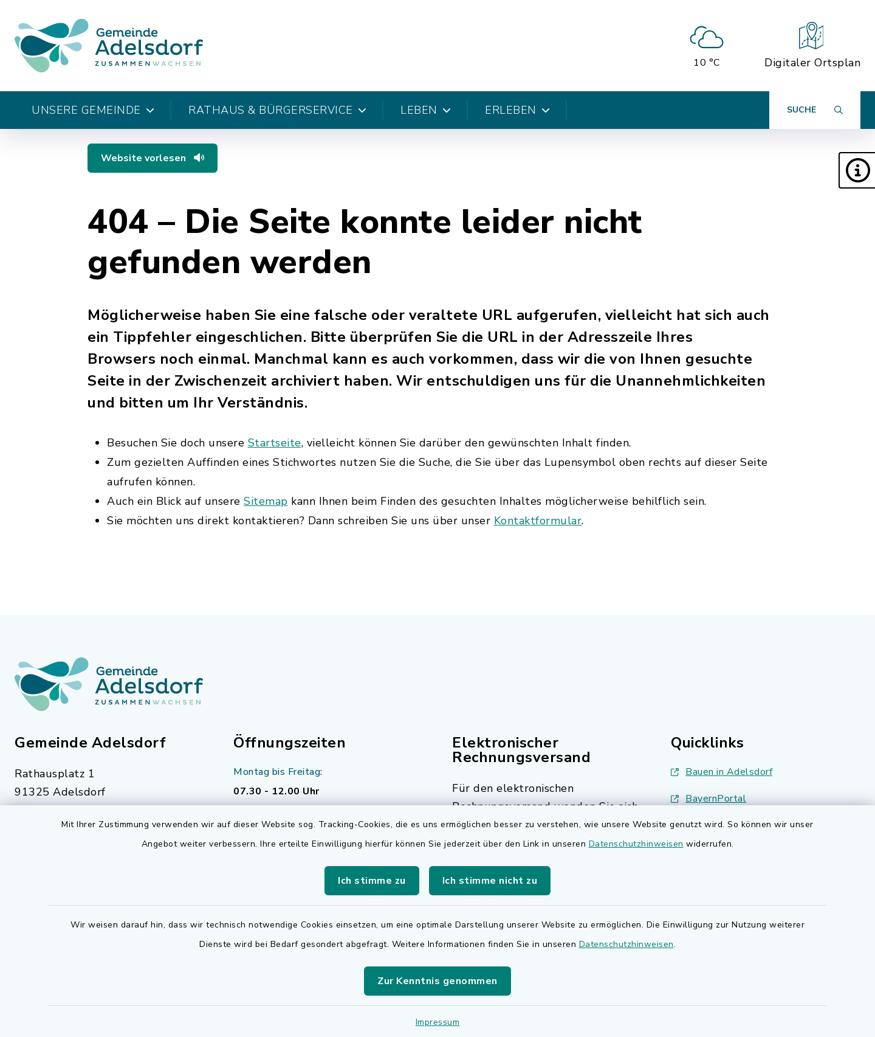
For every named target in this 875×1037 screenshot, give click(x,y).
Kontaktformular (538, 520)
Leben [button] (425, 110)
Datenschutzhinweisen (636, 844)
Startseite (274, 442)
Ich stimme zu (372, 880)
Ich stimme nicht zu (490, 880)
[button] (857, 170)
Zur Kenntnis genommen (437, 981)
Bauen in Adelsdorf (721, 772)
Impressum (438, 1022)
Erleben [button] (517, 110)
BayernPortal (708, 798)
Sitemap (266, 501)
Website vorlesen (152, 158)
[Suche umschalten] (814, 110)
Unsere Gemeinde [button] (93, 110)
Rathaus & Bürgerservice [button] (277, 110)
